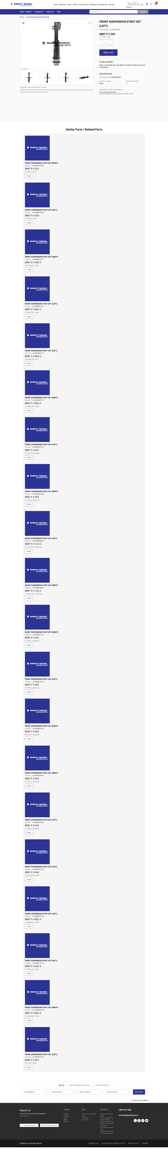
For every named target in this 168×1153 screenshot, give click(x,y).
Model (28, 12)
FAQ (58, 12)
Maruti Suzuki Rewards (106, 1127)
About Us (50, 12)
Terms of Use (93, 1149)
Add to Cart (108, 52)
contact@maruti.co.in (135, 5)
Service (75, 5)
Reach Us (66, 1127)
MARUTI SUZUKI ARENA (89, 1119)
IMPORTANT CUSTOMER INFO (99, 5)
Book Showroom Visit (49, 1131)
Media (65, 1125)
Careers (66, 1123)
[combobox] (35, 1097)
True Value (85, 1123)
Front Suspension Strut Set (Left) (37, 17)
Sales (69, 5)
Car (61, 1091)
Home (56, 5)
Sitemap (145, 1149)
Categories (38, 12)
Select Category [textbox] (85, 1097)
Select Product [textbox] (112, 1097)
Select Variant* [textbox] (57, 1097)
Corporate (62, 5)
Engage (111, 5)
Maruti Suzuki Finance (106, 1123)
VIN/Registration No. (80, 1091)
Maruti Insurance (105, 1125)
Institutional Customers (107, 1139)
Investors (66, 1121)
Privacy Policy (133, 1149)
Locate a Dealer (29, 1131)
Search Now (139, 1097)
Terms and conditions (140, 1106)
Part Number (102, 1091)
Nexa (83, 1121)
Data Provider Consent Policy (113, 1149)
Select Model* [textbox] (29, 1097)
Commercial (85, 1125)
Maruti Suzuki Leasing (106, 1137)
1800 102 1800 (133, 3)
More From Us (84, 5)
